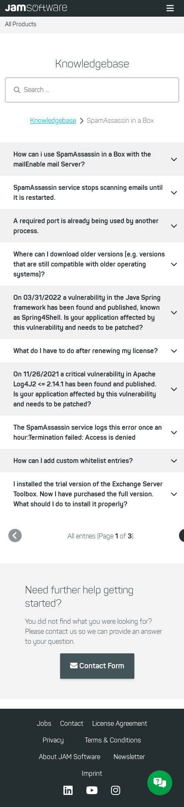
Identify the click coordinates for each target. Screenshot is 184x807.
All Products (20, 24)
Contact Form (97, 665)
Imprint (92, 773)
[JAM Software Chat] (159, 782)
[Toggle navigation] (170, 8)
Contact (71, 723)
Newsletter (129, 757)
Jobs (44, 723)
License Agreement (119, 723)
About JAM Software (69, 757)
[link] (15, 536)
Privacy (53, 740)
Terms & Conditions (113, 740)
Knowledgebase (53, 121)
